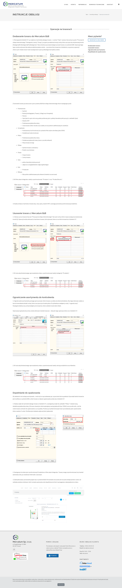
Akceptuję (61, 584)
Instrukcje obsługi (94, 14)
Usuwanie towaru (93, 47)
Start (87, 14)
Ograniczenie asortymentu (96, 50)
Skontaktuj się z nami (97, 40)
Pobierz (52, 556)
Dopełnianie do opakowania (97, 52)
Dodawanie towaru (94, 45)
